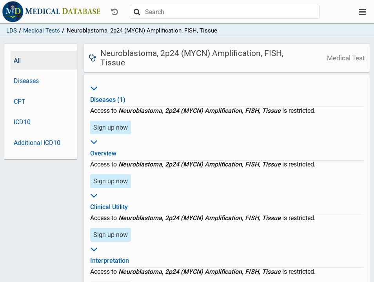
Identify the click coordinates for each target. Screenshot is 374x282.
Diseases (26, 81)
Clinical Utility (227, 200)
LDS (11, 30)
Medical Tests (41, 30)
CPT (19, 101)
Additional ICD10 (37, 142)
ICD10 (22, 122)
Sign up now (110, 127)
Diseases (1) (227, 92)
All (17, 60)
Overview (227, 146)
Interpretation (227, 253)
